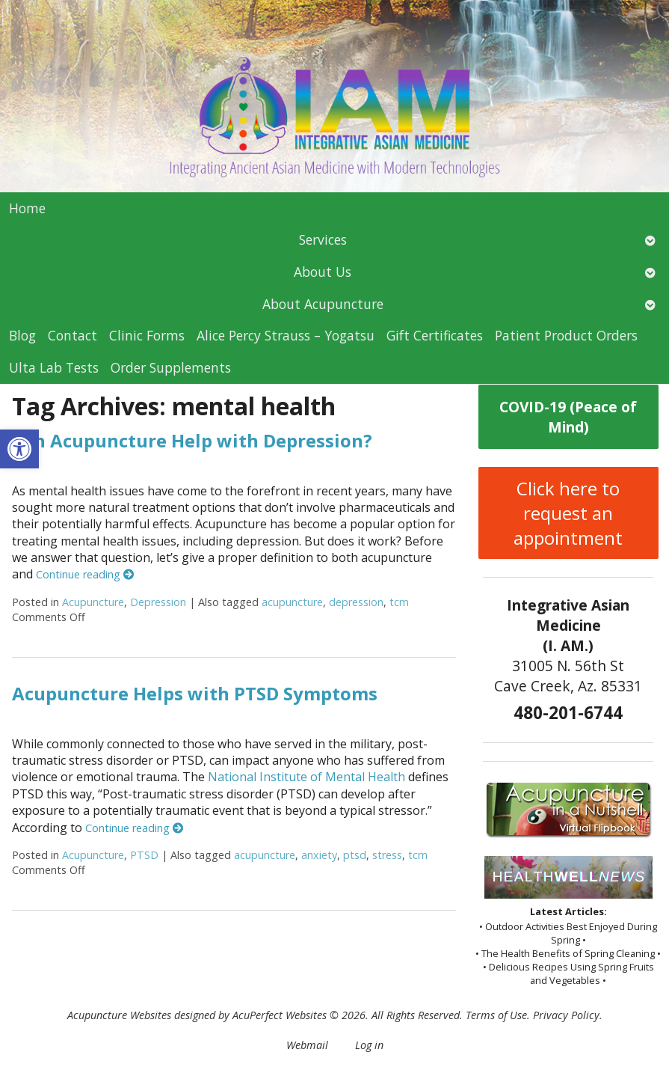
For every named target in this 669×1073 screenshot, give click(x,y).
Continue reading (85, 574)
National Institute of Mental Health (306, 776)
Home (27, 208)
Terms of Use (496, 1015)
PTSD (144, 855)
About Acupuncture (322, 304)
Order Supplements (171, 367)
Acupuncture (93, 602)
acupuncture (292, 602)
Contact (72, 335)
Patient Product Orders (566, 335)
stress (387, 855)
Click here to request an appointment (568, 513)
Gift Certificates (434, 335)
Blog (22, 335)
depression (356, 602)
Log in (369, 1045)
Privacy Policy (566, 1015)
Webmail (307, 1045)
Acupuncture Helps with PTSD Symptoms (194, 693)
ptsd (354, 855)
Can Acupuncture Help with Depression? (192, 440)
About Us (322, 272)
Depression (158, 602)
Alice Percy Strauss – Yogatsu (285, 335)
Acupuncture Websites (119, 1015)
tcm (399, 602)
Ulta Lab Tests (54, 367)
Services (323, 239)
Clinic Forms (147, 335)
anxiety (319, 855)
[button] (19, 448)
